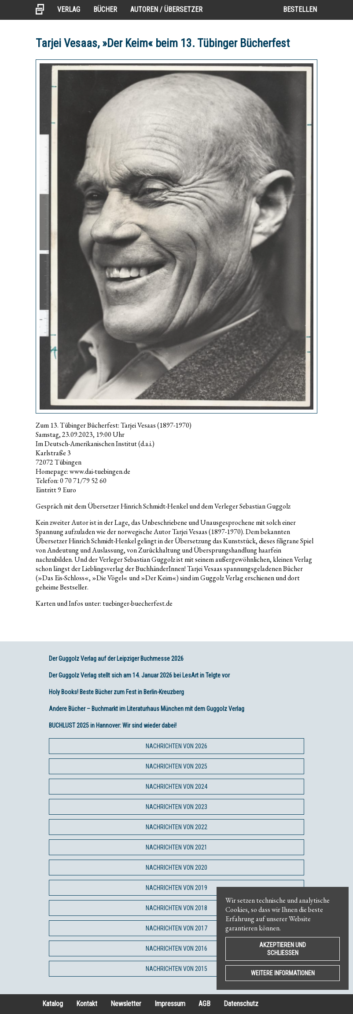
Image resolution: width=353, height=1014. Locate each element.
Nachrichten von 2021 (176, 847)
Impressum (169, 1003)
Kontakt (86, 1003)
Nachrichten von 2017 (176, 928)
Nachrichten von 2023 (176, 806)
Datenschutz (241, 1003)
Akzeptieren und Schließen (282, 948)
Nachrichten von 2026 (176, 746)
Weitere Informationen (283, 973)
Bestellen (300, 9)
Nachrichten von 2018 (176, 908)
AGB (204, 1003)
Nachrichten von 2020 (176, 867)
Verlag (68, 9)
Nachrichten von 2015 (176, 968)
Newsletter (125, 1003)
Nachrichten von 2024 (176, 786)
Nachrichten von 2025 (176, 766)
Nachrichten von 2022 (176, 827)
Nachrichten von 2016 (176, 948)
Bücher (105, 9)
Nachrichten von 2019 (176, 887)
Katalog (52, 1003)
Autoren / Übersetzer (166, 9)
